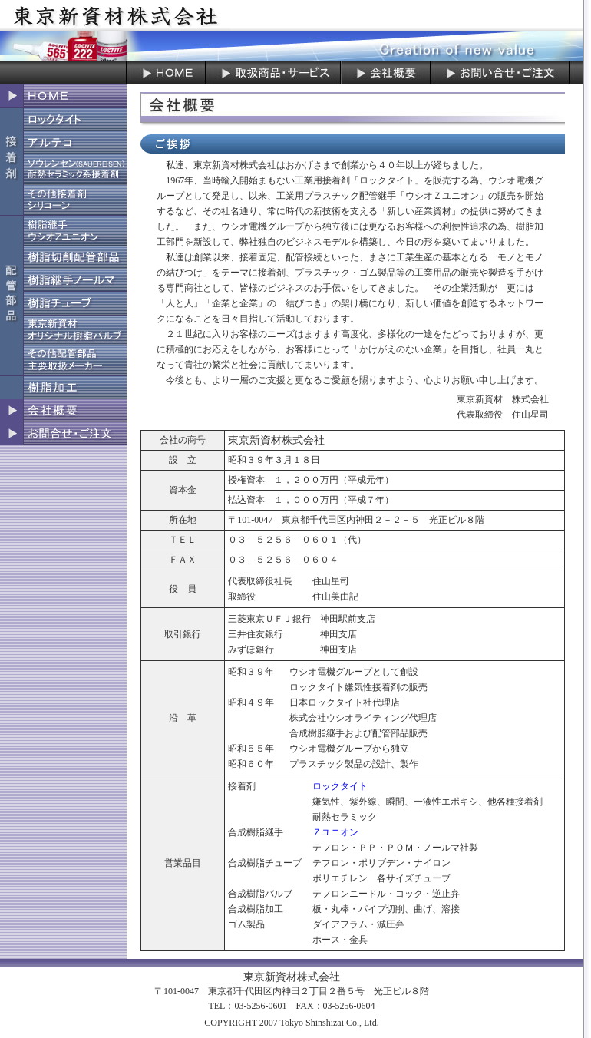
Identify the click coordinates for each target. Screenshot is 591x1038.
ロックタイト (340, 786)
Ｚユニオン (335, 832)
